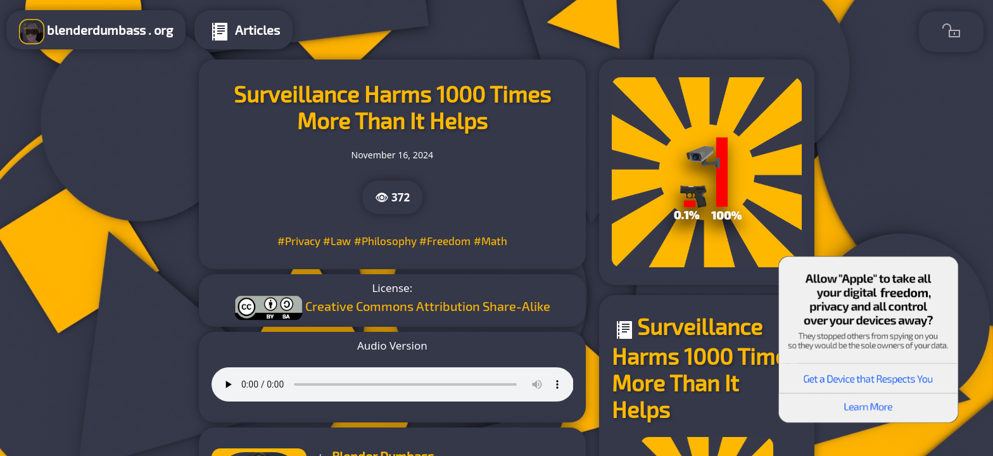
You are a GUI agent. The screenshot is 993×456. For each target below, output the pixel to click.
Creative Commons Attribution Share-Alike (427, 305)
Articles (243, 31)
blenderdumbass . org (96, 31)
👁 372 (392, 197)
